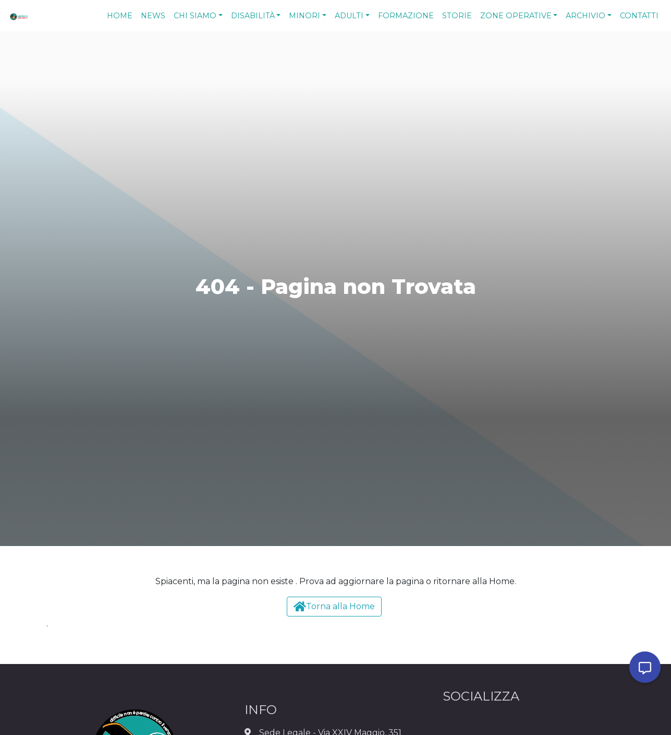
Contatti (639, 15)
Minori (304, 15)
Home (119, 15)
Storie (457, 15)
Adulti (349, 15)
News (153, 15)
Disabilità (253, 15)
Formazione (406, 15)
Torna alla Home (334, 606)
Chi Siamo (195, 15)
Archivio (585, 15)
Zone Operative (516, 15)
